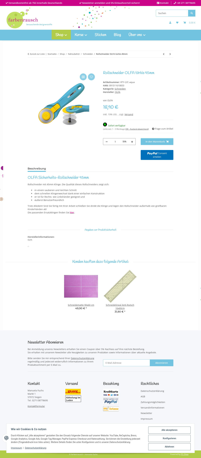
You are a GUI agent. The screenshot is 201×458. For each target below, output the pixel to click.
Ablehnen (169, 447)
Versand (129, 114)
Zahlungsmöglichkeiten (153, 402)
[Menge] (115, 141)
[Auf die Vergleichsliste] (83, 76)
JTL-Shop (184, 454)
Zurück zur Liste (37, 54)
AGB (143, 396)
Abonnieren (161, 362)
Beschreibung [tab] (37, 168)
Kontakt (164, 2)
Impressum (16, 448)
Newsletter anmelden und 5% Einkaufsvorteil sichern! (110, 2)
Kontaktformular (36, 406)
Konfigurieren (169, 438)
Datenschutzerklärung (36, 448)
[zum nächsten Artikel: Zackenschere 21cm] (170, 54)
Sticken (100, 35)
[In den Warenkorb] (30, 69)
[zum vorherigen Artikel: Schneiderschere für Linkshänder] (163, 54)
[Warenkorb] (189, 22)
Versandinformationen (152, 407)
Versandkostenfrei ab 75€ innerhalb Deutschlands (35, 2)
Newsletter (146, 413)
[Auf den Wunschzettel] (91, 76)
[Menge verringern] (106, 141)
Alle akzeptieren (169, 430)
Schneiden (120, 88)
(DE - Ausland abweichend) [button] (137, 129)
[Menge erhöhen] (132, 141)
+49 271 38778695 (185, 2)
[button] (170, 22)
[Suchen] (172, 13)
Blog (117, 35)
